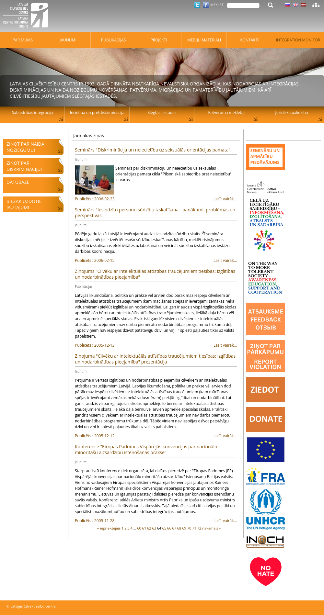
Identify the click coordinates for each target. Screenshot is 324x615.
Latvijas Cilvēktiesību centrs (27, 16)
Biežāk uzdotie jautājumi (23, 204)
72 (199, 528)
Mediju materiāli (204, 40)
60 (139, 528)
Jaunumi (81, 159)
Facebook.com (206, 5)
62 (149, 528)
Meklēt (217, 4)
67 (174, 528)
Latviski (303, 4)
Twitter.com (197, 5)
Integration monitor (298, 40)
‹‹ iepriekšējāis (109, 528)
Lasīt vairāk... (156, 199)
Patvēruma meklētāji (227, 112)
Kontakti (249, 40)
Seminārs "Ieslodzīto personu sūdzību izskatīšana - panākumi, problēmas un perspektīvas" (155, 212)
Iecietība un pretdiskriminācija (97, 112)
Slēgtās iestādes (162, 112)
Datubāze (17, 182)
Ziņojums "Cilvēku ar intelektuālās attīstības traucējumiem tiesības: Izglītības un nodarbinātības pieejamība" (155, 274)
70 (189, 528)
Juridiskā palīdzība (291, 112)
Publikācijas (83, 286)
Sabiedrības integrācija (32, 112)
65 (164, 528)
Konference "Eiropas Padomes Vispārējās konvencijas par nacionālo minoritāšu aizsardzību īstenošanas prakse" (146, 449)
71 (194, 528)
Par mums (23, 40)
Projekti (158, 40)
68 (179, 528)
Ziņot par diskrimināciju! (24, 166)
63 (154, 528)
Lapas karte (316, 5)
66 (169, 528)
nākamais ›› (211, 528)
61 (144, 528)
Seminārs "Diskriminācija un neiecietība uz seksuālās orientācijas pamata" (152, 150)
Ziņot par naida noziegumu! (25, 147)
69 (184, 528)
